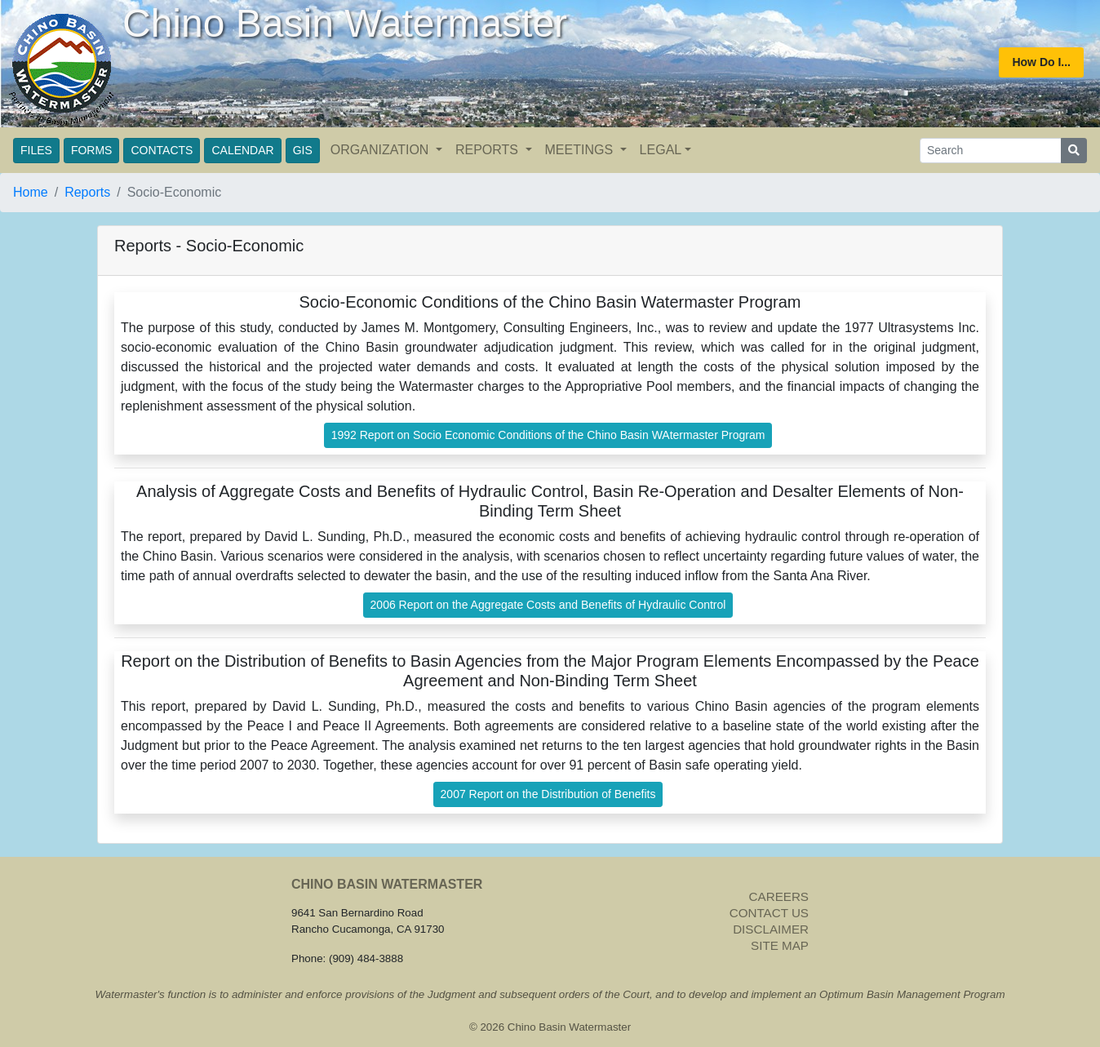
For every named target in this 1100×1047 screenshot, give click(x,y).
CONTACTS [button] (162, 150)
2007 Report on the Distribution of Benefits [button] (548, 794)
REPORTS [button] (488, 150)
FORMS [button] (92, 150)
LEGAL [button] (661, 150)
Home (30, 192)
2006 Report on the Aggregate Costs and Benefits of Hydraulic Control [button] (548, 604)
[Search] (991, 150)
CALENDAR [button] (242, 150)
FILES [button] (36, 150)
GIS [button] (303, 150)
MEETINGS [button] (581, 150)
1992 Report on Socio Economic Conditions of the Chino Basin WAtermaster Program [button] (548, 434)
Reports (87, 192)
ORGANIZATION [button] (381, 150)
